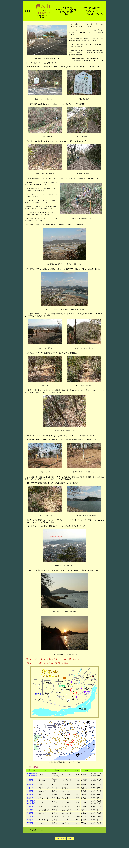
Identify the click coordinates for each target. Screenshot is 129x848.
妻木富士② (31, 803)
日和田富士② (32, 776)
